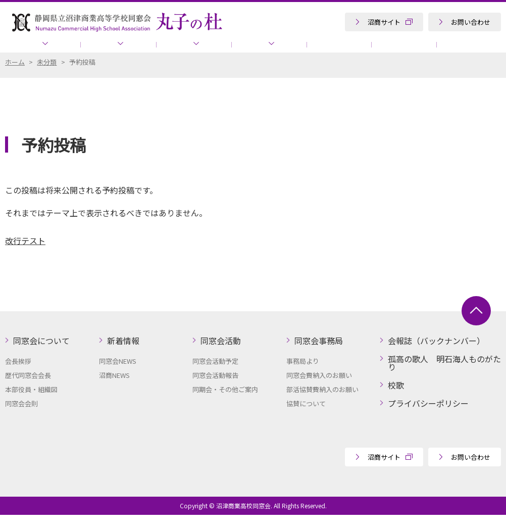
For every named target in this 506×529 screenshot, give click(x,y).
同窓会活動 (167, 50)
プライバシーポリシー (428, 417)
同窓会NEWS (117, 375)
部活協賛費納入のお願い (322, 403)
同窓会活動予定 (215, 375)
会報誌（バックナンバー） (436, 355)
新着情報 (106, 50)
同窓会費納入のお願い (319, 389)
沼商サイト (384, 22)
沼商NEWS (114, 389)
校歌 (396, 399)
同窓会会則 (21, 417)
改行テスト (25, 255)
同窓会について (39, 50)
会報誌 (296, 50)
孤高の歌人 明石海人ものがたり (439, 50)
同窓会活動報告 (215, 389)
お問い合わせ (470, 22)
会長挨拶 (18, 375)
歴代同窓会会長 (28, 389)
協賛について (346, 50)
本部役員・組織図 (31, 403)
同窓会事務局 (235, 50)
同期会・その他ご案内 (225, 403)
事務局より (302, 375)
